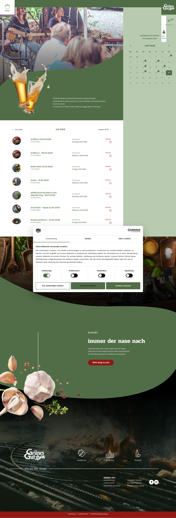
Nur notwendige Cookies (53, 286)
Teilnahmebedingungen (99, 514)
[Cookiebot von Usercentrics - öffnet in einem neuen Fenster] (129, 230)
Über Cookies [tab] (125, 239)
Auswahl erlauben (88, 286)
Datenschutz (83, 514)
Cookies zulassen (123, 286)
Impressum (72, 514)
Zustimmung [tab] (51, 239)
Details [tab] (88, 239)
